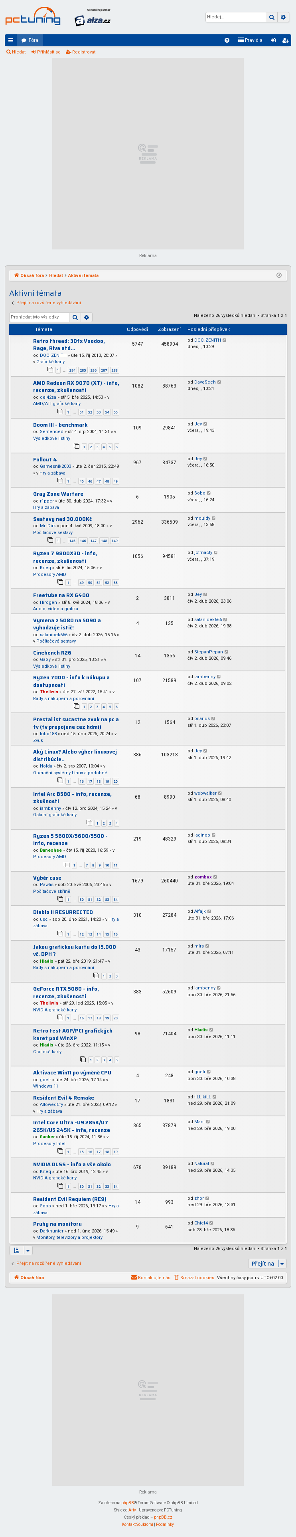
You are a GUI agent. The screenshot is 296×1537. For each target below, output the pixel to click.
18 (99, 781)
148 (104, 540)
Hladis (46, 961)
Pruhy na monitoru (57, 1224)
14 (99, 934)
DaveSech (205, 382)
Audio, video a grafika (55, 608)
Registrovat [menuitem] (286, 42)
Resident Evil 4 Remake (63, 1098)
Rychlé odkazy (12, 42)
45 (82, 481)
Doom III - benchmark (60, 425)
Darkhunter (51, 1231)
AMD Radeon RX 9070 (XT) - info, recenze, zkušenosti (76, 387)
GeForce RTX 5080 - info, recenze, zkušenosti (66, 993)
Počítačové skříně (51, 891)
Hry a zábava (52, 473)
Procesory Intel (49, 1143)
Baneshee (51, 850)
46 (90, 481)
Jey (198, 424)
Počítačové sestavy (53, 532)
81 (90, 899)
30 (82, 1186)
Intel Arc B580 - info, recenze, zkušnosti (72, 798)
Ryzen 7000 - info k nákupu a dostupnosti (71, 681)
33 (107, 1186)
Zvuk (38, 740)
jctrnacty (203, 552)
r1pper (47, 501)
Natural (201, 1163)
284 (72, 370)
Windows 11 (45, 1086)
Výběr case (47, 878)
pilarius (202, 718)
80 (82, 899)
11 (116, 865)
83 (107, 899)
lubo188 (48, 733)
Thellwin (49, 691)
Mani (199, 1121)
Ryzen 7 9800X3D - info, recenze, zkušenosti (65, 557)
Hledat (19, 52)
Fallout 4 (45, 459)
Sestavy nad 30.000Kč (62, 519)
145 (72, 540)
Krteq (45, 567)
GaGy (45, 659)
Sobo (199, 493)
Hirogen (48, 602)
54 (107, 412)
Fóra (33, 40)
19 (107, 781)
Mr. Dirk (48, 525)
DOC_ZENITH (53, 355)
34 (116, 1186)
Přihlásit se (49, 52)
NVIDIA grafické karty (55, 1010)
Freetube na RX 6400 (61, 595)
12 (82, 934)
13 (90, 934)
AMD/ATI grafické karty (57, 403)
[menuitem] (227, 40)
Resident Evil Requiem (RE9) (70, 1199)
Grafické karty (50, 361)
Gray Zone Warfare (58, 494)
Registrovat (83, 52)
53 (99, 412)
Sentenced (51, 431)
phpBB (127, 1503)
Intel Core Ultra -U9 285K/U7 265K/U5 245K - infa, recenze (71, 1126)
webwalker (205, 793)
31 (90, 1186)
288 (115, 370)
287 (104, 370)
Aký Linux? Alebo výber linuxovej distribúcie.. (75, 756)
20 (116, 781)
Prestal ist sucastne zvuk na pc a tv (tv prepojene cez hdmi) (76, 723)
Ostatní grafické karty (55, 814)
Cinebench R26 (52, 653)
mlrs (199, 946)
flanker (47, 1136)
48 (107, 481)
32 (99, 1186)
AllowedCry (51, 1104)
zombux (203, 877)
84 (116, 899)
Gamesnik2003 (55, 466)
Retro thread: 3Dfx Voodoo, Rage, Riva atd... (69, 345)
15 (107, 934)
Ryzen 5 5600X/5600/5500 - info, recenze (70, 840)
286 (94, 370)
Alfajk (200, 911)
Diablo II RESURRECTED (63, 912)
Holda (46, 766)
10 (107, 865)
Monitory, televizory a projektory (69, 1237)
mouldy (202, 518)
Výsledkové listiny (51, 438)
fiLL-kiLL (202, 1097)
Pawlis (46, 884)
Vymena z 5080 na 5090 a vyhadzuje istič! (67, 624)
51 (82, 412)
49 (116, 481)
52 (90, 412)
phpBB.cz (163, 1517)
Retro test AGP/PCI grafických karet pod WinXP (72, 1034)
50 (90, 582)
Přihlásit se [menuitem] (274, 42)
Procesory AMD (49, 574)
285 (83, 370)
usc (44, 919)
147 (94, 540)
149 (115, 540)
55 (116, 412)
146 (83, 540)
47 (99, 481)
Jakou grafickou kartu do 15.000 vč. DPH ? (74, 951)
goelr (45, 1079)
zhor (199, 1198)
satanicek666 (53, 634)
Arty (132, 1510)
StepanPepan (208, 652)
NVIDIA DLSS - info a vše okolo (72, 1164)
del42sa (48, 397)
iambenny (204, 676)
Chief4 (201, 1223)
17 (90, 781)
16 (82, 781)
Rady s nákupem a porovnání (63, 698)
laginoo (202, 835)
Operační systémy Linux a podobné (70, 772)
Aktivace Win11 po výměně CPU (72, 1072)
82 (99, 899)
